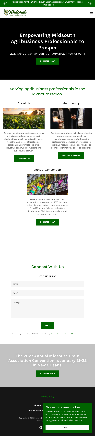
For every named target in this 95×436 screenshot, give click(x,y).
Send (47, 325)
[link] (15, 12)
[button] (91, 12)
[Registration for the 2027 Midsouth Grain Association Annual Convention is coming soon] (47, 3)
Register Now (47, 61)
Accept (67, 432)
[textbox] (47, 284)
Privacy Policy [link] (56, 334)
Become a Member (71, 155)
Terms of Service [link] (71, 334)
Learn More (24, 158)
